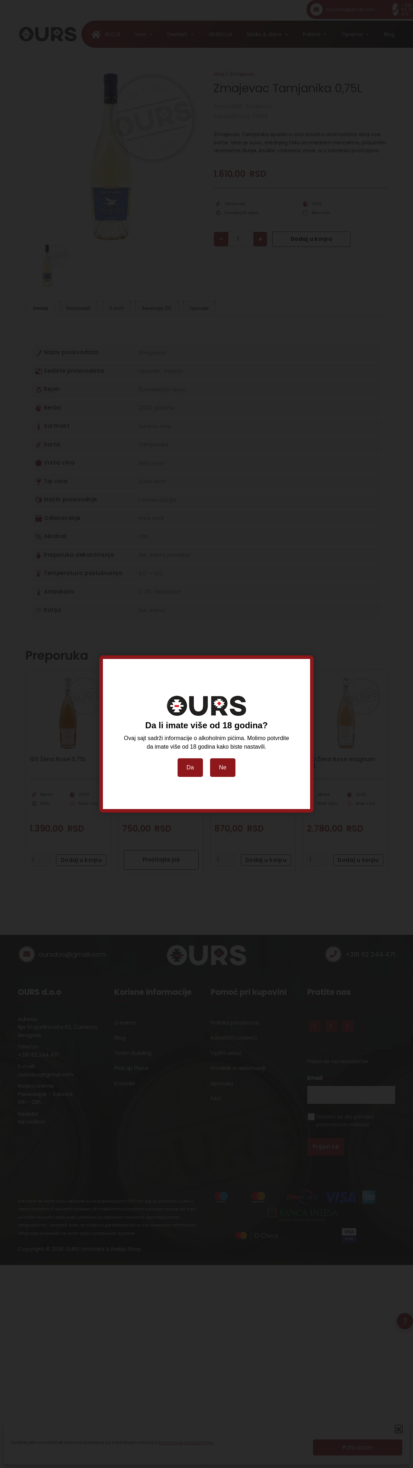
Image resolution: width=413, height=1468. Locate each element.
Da (190, 767)
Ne (223, 767)
